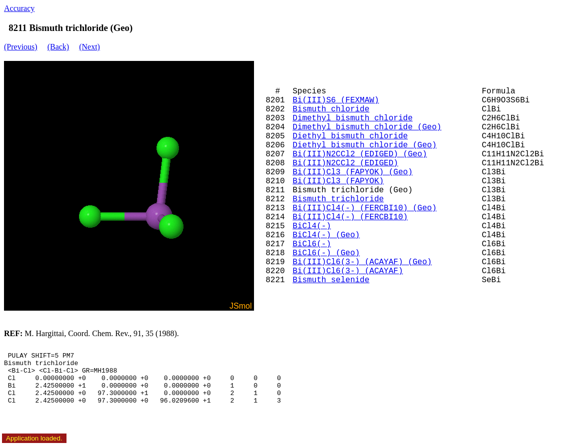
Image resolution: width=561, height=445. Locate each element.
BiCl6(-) (311, 244)
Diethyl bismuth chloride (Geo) (364, 145)
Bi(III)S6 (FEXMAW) (335, 100)
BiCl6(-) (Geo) (326, 253)
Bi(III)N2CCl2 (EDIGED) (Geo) (359, 154)
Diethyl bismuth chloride (350, 136)
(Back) (59, 46)
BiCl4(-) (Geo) (326, 235)
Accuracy (19, 8)
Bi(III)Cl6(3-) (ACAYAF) (347, 271)
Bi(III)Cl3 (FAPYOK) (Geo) (352, 172)
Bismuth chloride (331, 109)
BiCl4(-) (311, 226)
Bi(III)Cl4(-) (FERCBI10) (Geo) (364, 208)
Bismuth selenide (331, 280)
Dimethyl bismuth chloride (352, 118)
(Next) (89, 46)
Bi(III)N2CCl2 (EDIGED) (345, 163)
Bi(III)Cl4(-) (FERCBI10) (350, 217)
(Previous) (21, 46)
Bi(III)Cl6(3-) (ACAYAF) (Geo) (362, 262)
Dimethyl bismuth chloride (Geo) (367, 127)
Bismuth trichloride (338, 199)
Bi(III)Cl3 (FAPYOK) (338, 181)
